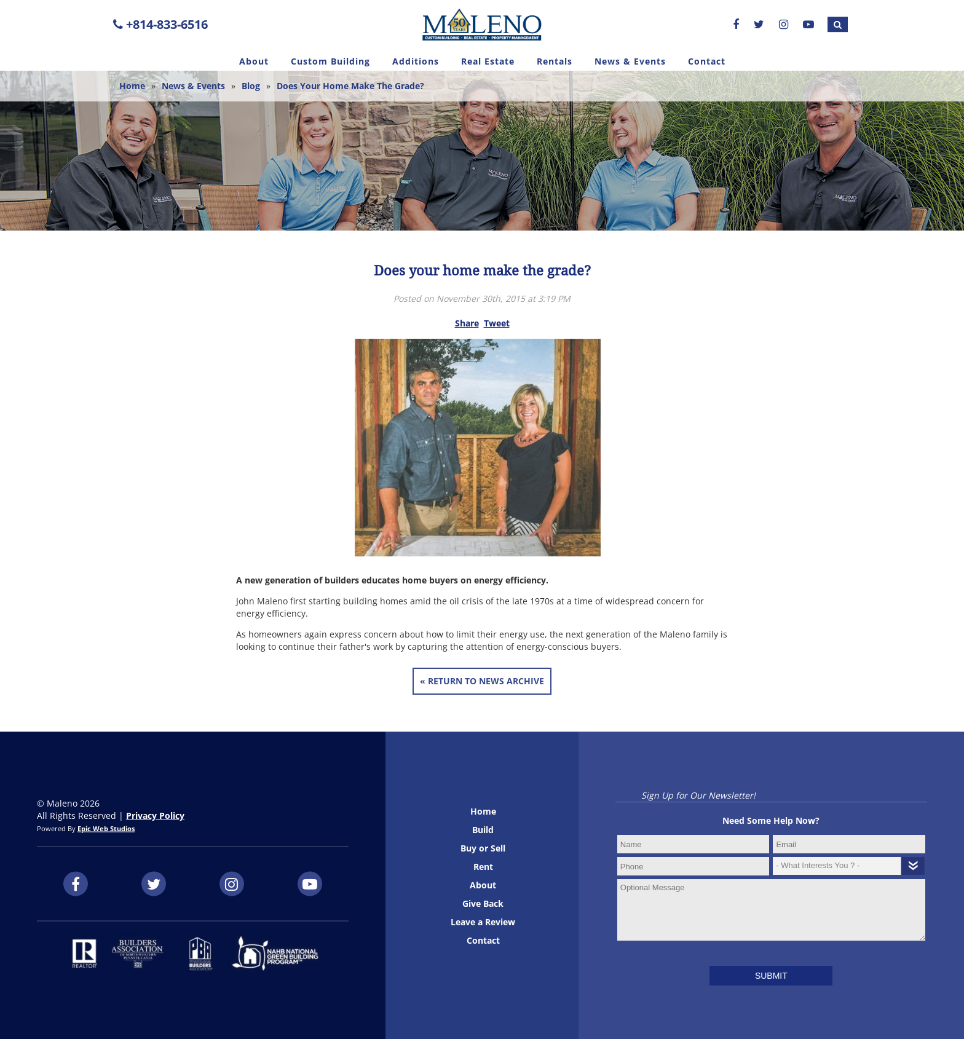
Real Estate (488, 61)
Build (483, 830)
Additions (415, 61)
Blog (251, 86)
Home (132, 86)
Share (467, 323)
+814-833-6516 (160, 24)
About (254, 61)
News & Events (630, 61)
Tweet (497, 323)
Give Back (483, 903)
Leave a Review (483, 922)
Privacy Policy (155, 815)
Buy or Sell (482, 848)
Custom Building (330, 61)
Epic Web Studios (106, 828)
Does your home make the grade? (350, 86)
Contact (706, 61)
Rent (483, 866)
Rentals (554, 61)
